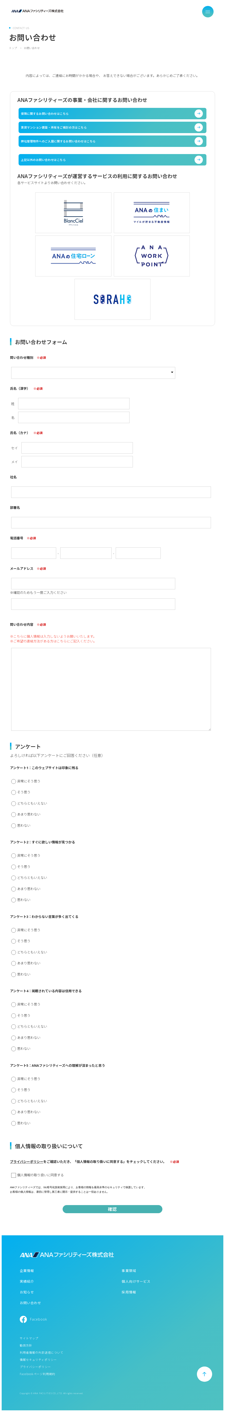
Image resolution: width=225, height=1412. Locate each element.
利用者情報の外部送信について (42, 1353)
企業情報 (27, 1270)
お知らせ (27, 1292)
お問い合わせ (30, 1303)
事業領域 (129, 1270)
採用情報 (129, 1292)
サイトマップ (29, 1338)
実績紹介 (27, 1281)
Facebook (38, 1319)
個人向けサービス (136, 1281)
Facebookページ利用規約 (37, 1374)
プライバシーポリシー (26, 1161)
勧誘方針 (26, 1345)
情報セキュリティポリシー (38, 1360)
